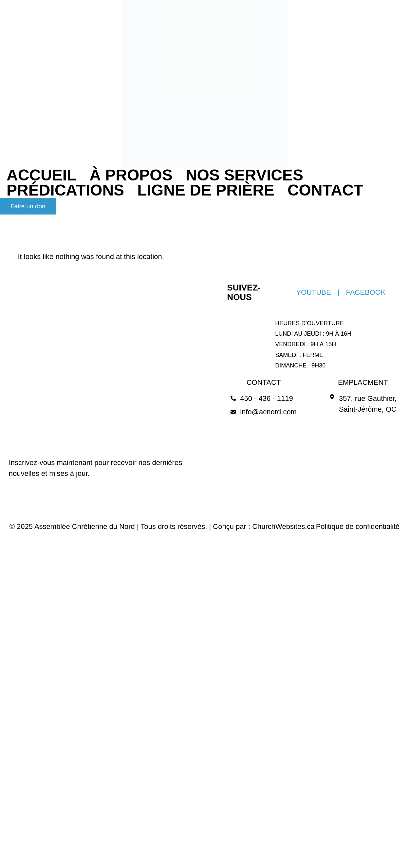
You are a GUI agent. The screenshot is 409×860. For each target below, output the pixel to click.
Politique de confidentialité (358, 526)
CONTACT (325, 190)
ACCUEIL (41, 175)
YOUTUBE (313, 292)
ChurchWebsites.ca (283, 526)
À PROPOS (130, 175)
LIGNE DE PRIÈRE (205, 190)
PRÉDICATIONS (65, 190)
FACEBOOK (365, 292)
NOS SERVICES (244, 175)
